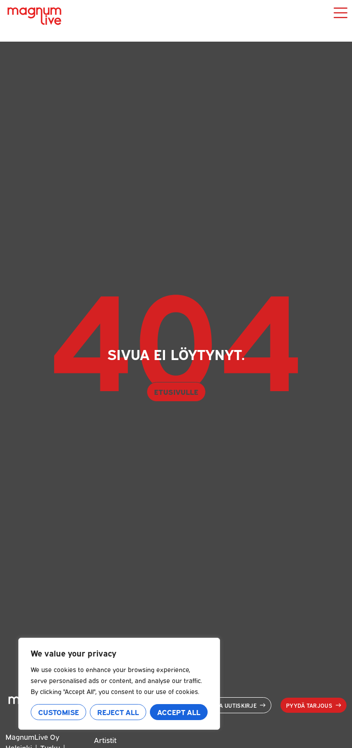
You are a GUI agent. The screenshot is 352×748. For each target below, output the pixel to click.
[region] (119, 684)
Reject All (118, 712)
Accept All (178, 712)
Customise (58, 712)
